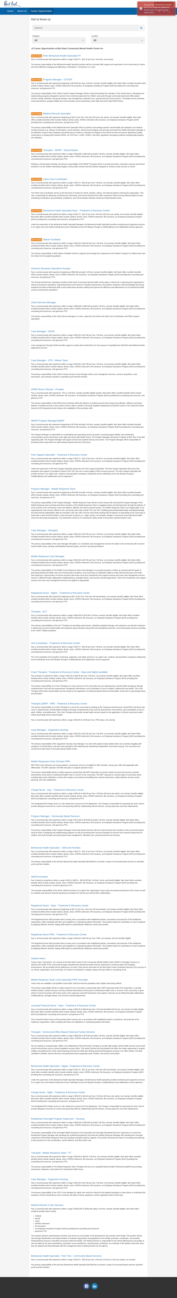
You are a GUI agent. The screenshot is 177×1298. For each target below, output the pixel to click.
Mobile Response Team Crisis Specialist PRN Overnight (59, 980)
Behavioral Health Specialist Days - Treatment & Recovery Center (76, 210)
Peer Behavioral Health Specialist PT (62, 56)
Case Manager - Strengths (44, 530)
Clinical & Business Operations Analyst (50, 268)
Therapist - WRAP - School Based (60, 150)
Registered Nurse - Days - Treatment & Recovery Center (59, 905)
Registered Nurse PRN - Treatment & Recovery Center (59, 934)
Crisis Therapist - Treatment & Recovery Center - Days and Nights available (69, 672)
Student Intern (38, 958)
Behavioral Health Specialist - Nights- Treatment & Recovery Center (65, 1066)
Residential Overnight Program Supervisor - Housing (57, 1119)
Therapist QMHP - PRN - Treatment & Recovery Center (59, 703)
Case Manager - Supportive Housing (49, 730)
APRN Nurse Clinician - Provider (47, 389)
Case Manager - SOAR (43, 331)
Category (36, 36)
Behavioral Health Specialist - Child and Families (55, 847)
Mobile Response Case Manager (47, 556)
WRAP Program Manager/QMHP (47, 420)
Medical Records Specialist (57, 113)
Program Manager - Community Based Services (55, 816)
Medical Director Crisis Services (47, 1205)
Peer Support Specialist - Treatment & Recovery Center (59, 455)
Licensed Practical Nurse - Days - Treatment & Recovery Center (63, 1005)
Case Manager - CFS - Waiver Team (49, 360)
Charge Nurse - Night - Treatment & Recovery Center (58, 1092)
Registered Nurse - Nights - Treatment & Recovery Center (60, 593)
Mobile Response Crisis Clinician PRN (50, 761)
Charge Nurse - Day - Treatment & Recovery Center (57, 790)
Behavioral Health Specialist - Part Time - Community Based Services (66, 1256)
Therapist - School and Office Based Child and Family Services (63, 1032)
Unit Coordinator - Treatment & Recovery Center (55, 643)
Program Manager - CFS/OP (57, 79)
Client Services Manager (43, 302)
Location (94, 36)
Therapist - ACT (39, 611)
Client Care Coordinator (55, 179)
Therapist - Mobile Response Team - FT (51, 1153)
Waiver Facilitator (52, 239)
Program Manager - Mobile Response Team (53, 489)
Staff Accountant (39, 876)
